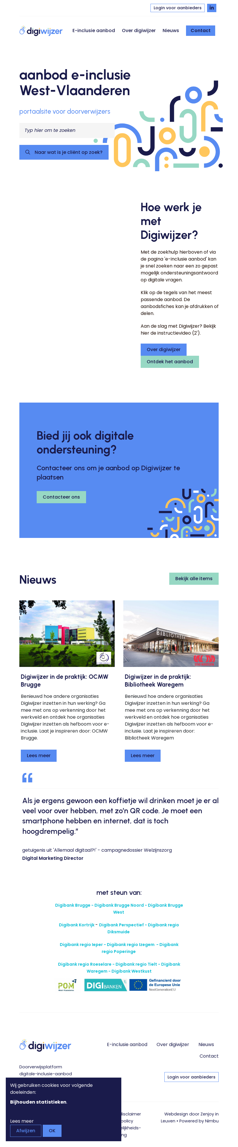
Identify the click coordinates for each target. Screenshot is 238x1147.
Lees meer (39, 755)
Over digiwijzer (139, 30)
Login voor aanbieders (178, 8)
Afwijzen (25, 1130)
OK (52, 1130)
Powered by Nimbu (199, 1121)
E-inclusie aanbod (93, 30)
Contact (201, 30)
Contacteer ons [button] (61, 497)
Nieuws (171, 30)
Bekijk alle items (194, 578)
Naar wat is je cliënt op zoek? (68, 152)
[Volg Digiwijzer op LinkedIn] (211, 8)
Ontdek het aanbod (170, 361)
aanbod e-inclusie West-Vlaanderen (75, 82)
